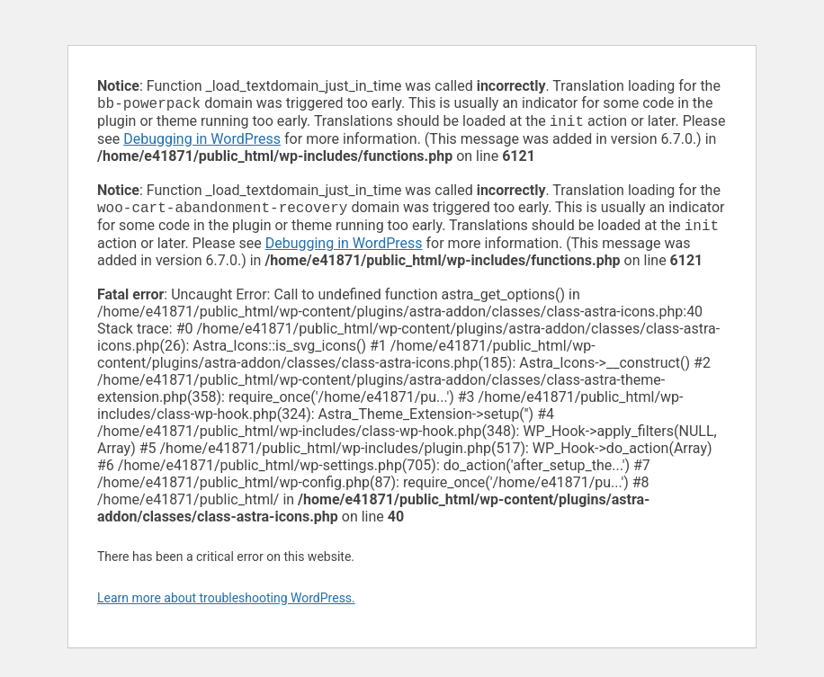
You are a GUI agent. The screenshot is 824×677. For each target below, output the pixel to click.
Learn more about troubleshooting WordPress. (226, 605)
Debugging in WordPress (202, 142)
